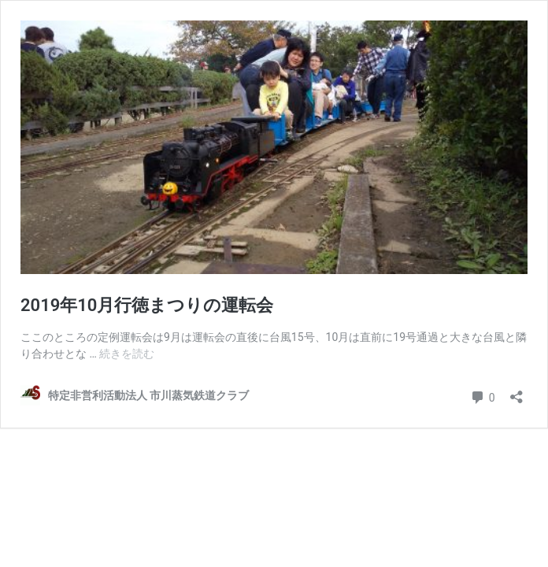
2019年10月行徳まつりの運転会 (146, 305)
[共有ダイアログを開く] (516, 392)
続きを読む (126, 353)
